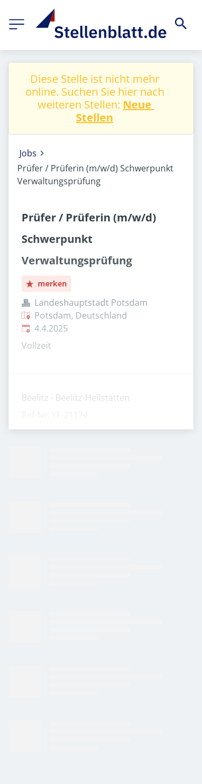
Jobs (28, 153)
